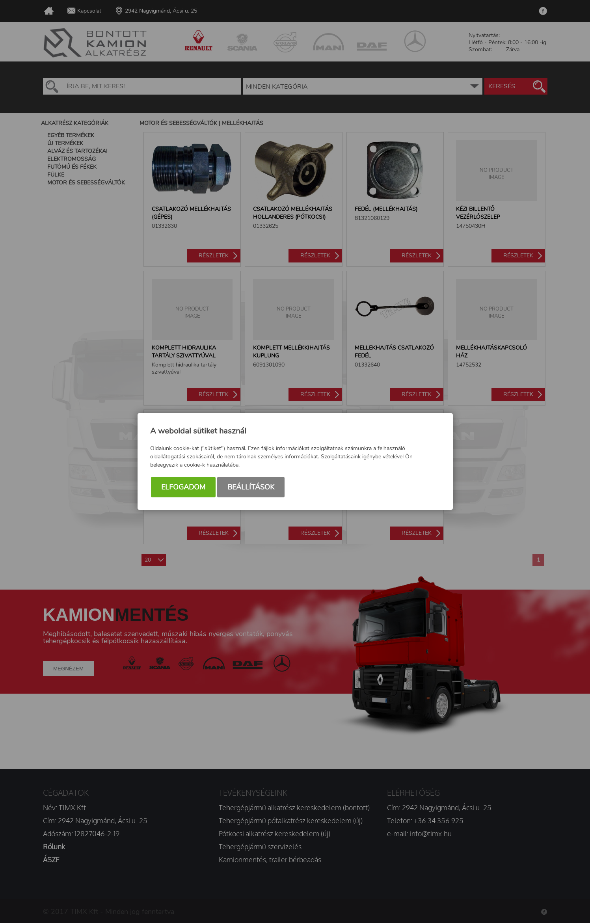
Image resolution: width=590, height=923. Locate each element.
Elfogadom (183, 487)
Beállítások (250, 487)
